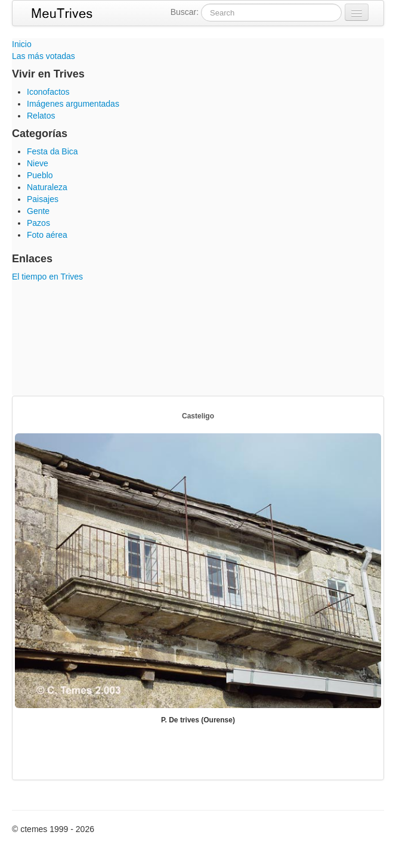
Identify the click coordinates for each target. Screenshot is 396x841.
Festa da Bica (52, 151)
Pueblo (40, 175)
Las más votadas (43, 56)
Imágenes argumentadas (73, 103)
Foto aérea (47, 235)
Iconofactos (48, 92)
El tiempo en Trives (47, 276)
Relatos (41, 115)
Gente (38, 211)
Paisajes (42, 199)
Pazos (38, 223)
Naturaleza (47, 187)
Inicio (22, 44)
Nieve (37, 163)
